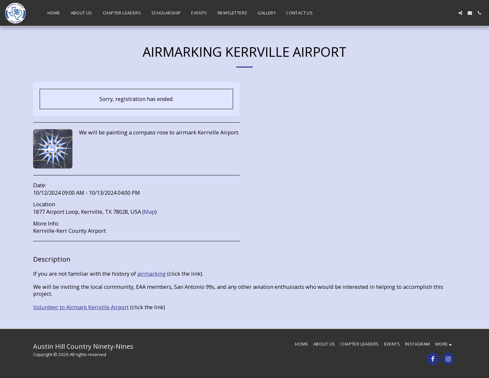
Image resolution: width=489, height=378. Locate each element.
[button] (460, 13)
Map (149, 211)
